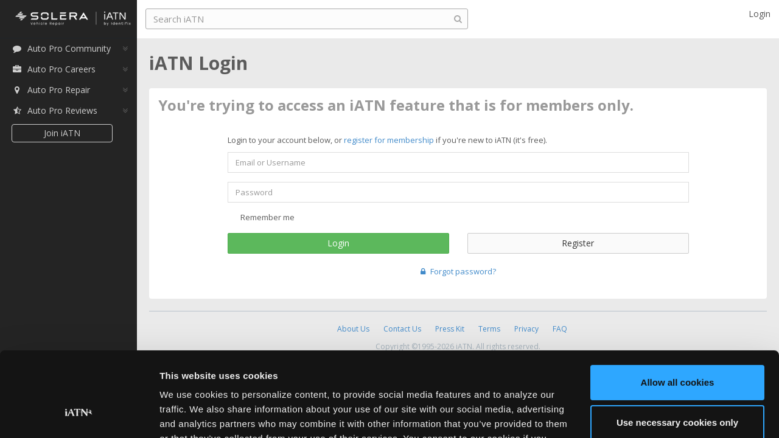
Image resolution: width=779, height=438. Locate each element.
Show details (187, 414)
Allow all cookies (677, 310)
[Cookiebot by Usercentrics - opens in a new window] (79, 414)
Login (338, 243)
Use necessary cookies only (677, 349)
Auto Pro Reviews (54, 110)
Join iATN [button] (62, 133)
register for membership (389, 139)
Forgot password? (458, 271)
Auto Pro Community (61, 48)
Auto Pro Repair (51, 90)
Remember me (261, 217)
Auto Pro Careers (54, 69)
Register (578, 243)
